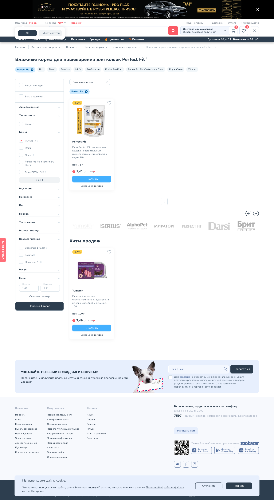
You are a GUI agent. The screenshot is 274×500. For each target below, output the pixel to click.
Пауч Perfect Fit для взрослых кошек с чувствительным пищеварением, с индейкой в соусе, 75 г (89, 152)
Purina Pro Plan (113, 69)
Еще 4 (39, 180)
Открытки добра (55, 452)
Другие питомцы (56, 39)
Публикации (21, 447)
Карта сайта (53, 447)
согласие (185, 377)
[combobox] (89, 82)
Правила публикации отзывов (63, 428)
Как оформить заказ (57, 419)
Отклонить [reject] (209, 486)
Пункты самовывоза (26, 428)
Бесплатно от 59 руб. (246, 39)
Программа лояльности (59, 414)
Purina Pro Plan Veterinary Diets (145, 69)
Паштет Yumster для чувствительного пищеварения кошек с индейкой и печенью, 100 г (90, 301)
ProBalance (93, 69)
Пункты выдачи (250, 22)
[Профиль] (254, 30)
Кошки (22, 39)
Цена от (26, 284)
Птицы (90, 428)
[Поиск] (113, 30)
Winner (192, 69)
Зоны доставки (23, 438)
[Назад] (248, 213)
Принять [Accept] (239, 486)
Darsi (52, 69)
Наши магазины (23, 424)
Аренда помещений (26, 442)
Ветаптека (78, 39)
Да (27, 33)
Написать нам (186, 430)
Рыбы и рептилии (96, 433)
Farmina (65, 69)
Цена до (47, 284)
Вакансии (76, 22)
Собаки (35, 39)
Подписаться (241, 369)
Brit (41, 69)
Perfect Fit (25, 69)
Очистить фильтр (39, 296)
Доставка (217, 22)
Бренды (94, 39)
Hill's (78, 69)
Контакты (55, 23)
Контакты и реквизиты (27, 452)
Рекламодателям (24, 433)
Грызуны (91, 424)
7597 (178, 416)
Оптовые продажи (57, 457)
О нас (18, 419)
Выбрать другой (50, 33)
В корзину (91, 179)
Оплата (232, 22)
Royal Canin (175, 69)
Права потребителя (57, 442)
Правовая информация (59, 438)
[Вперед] (256, 213)
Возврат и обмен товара (60, 433)
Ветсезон (136, 39)
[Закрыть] (257, 9)
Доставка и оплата (57, 424)
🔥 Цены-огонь (114, 39)
